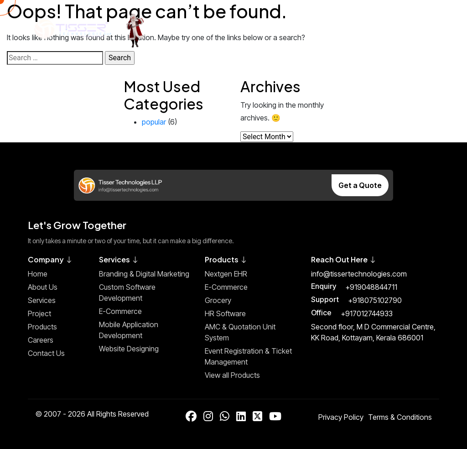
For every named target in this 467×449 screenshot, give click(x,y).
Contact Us (46, 353)
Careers (40, 340)
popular (154, 121)
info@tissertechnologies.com (359, 273)
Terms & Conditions (400, 417)
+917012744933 (367, 313)
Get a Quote (360, 185)
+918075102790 (375, 300)
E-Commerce (120, 311)
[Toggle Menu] (423, 29)
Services (42, 300)
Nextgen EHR (226, 273)
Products (42, 326)
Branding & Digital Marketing (144, 273)
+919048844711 (371, 287)
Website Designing (129, 348)
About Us (42, 287)
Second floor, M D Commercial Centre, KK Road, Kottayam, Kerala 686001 (373, 332)
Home (37, 273)
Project (39, 313)
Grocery (218, 300)
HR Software (225, 313)
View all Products (232, 375)
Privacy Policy (340, 417)
